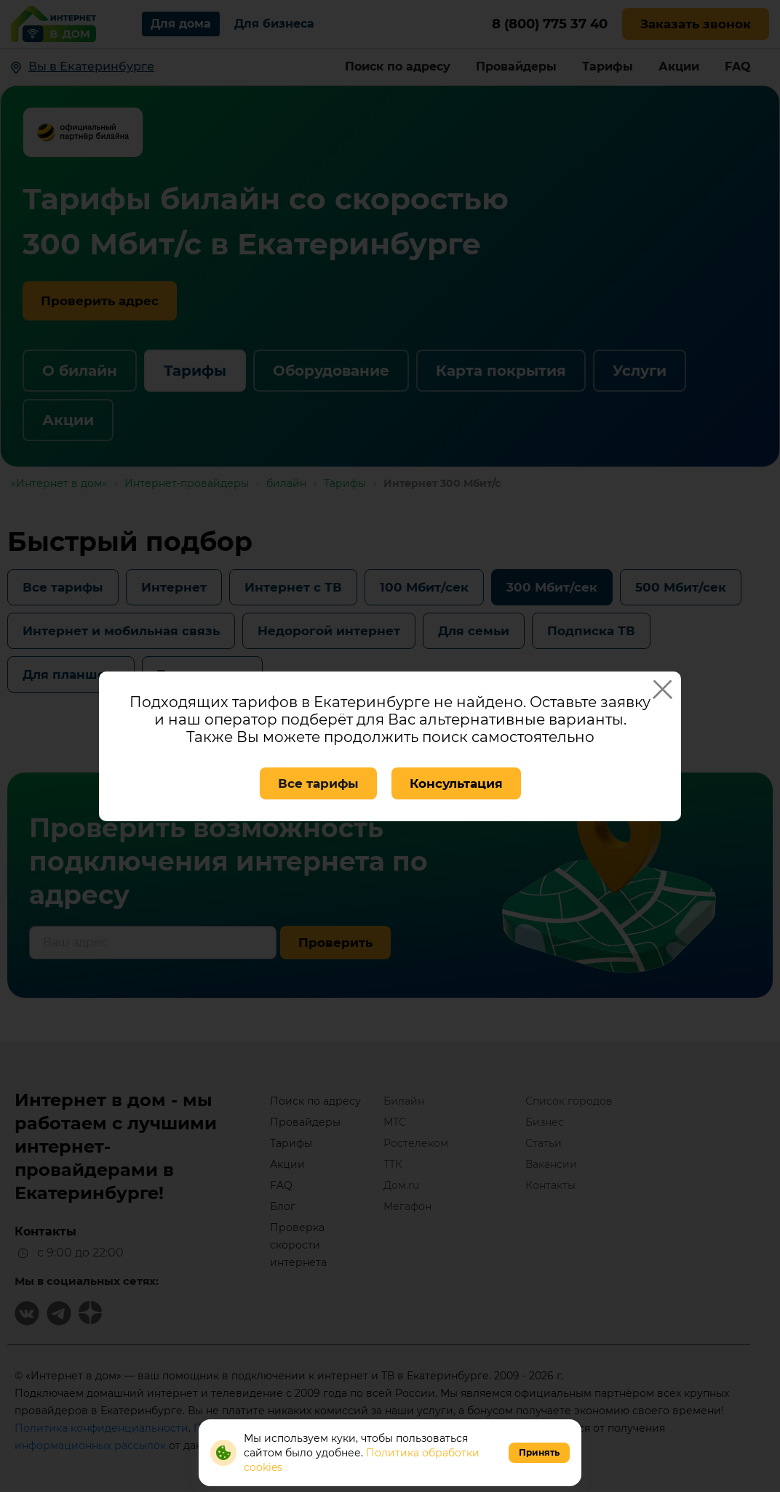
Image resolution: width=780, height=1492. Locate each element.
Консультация (456, 783)
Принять (539, 1452)
